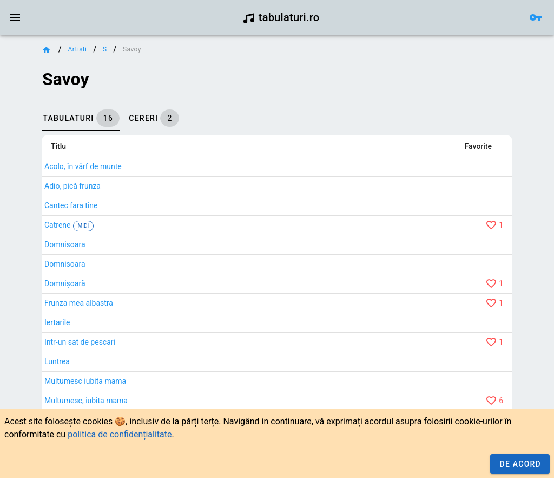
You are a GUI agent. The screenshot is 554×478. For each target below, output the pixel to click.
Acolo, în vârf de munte (83, 166)
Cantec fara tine (70, 205)
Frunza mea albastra (78, 303)
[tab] (81, 118)
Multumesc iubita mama (85, 381)
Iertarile (57, 322)
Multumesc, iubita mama (86, 400)
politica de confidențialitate (120, 434)
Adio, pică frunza (72, 186)
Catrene (57, 225)
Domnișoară (64, 283)
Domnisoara (64, 244)
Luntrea (57, 361)
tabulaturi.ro (281, 17)
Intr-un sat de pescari (79, 342)
